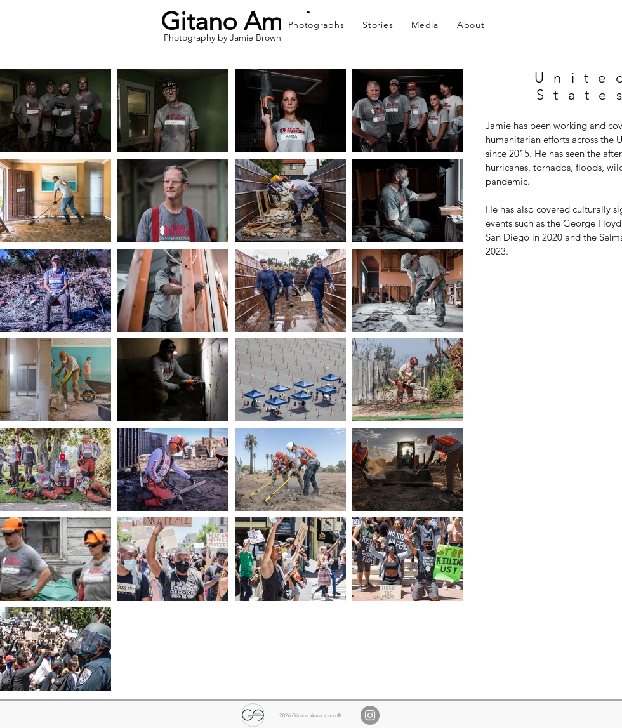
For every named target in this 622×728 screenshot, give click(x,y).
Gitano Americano (263, 21)
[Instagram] (370, 715)
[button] (316, 25)
